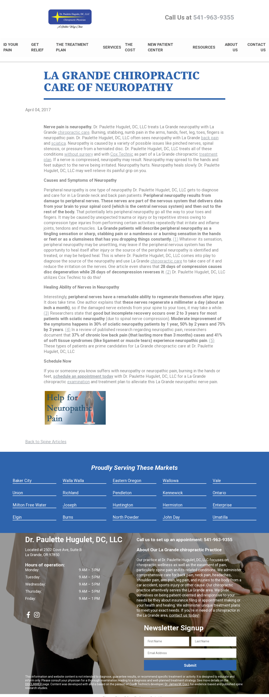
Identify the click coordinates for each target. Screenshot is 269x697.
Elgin (17, 513)
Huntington (123, 501)
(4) (67, 326)
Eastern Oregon (127, 477)
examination (78, 378)
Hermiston (172, 501)
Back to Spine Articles (45, 438)
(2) (168, 268)
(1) (175, 235)
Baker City (22, 477)
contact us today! (183, 612)
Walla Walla (73, 477)
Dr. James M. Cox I (177, 680)
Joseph (69, 501)
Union (18, 489)
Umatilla (220, 513)
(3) (46, 309)
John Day (171, 513)
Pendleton (122, 489)
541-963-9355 (213, 17)
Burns (68, 513)
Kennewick (173, 489)
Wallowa (170, 477)
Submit (190, 662)
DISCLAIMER (33, 680)
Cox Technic (121, 150)
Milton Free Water (29, 501)
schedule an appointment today (83, 372)
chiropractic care (74, 128)
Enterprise (222, 501)
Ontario (219, 489)
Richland (70, 489)
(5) (211, 336)
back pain (210, 134)
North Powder (126, 513)
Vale (217, 477)
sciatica (58, 139)
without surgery (78, 150)
